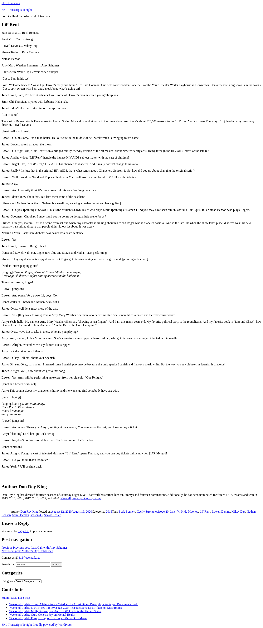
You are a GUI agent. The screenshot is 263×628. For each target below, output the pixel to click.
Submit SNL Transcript (16, 597)
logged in (23, 531)
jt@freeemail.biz (29, 557)
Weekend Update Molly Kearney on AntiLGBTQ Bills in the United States (55, 611)
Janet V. (175, 511)
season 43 (37, 515)
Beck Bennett (127, 511)
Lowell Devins (221, 511)
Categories (8, 581)
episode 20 (161, 511)
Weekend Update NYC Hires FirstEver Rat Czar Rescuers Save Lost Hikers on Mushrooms (65, 607)
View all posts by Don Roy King (81, 498)
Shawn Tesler (52, 515)
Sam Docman (20, 515)
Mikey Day (238, 511)
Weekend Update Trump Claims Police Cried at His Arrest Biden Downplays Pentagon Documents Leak (73, 604)
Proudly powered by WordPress (52, 624)
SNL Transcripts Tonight (17, 9)
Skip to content (11, 3)
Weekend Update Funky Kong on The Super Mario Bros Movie (48, 618)
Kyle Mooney (189, 511)
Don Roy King (29, 511)
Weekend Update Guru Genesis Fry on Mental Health (42, 614)
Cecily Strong (145, 511)
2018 (109, 511)
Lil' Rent (205, 511)
